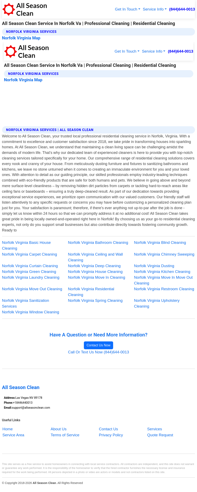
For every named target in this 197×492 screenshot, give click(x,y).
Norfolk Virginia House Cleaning (95, 271)
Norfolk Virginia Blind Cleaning (160, 242)
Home (7, 429)
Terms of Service (65, 435)
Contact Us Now (98, 345)
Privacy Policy (111, 435)
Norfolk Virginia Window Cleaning (30, 312)
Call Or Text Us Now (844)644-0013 (98, 352)
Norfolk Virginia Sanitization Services (25, 303)
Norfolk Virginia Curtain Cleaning (30, 266)
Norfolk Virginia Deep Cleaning (94, 266)
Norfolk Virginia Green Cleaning (29, 271)
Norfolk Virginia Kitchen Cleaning (162, 271)
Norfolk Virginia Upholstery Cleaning (156, 303)
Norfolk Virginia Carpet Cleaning (29, 254)
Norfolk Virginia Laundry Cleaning (31, 277)
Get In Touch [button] (126, 9)
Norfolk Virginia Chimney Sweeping (164, 254)
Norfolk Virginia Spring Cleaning (95, 300)
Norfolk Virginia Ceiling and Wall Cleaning (95, 257)
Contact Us (108, 429)
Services (154, 429)
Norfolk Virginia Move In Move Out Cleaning (163, 280)
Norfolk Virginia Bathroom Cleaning (98, 242)
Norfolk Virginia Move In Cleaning (96, 277)
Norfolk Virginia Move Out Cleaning (32, 289)
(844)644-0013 (182, 9)
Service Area (13, 435)
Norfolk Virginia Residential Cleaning (91, 292)
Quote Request (160, 435)
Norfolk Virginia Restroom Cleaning (164, 289)
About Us (59, 429)
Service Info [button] (153, 9)
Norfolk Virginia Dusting (154, 266)
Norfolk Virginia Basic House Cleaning (26, 245)
